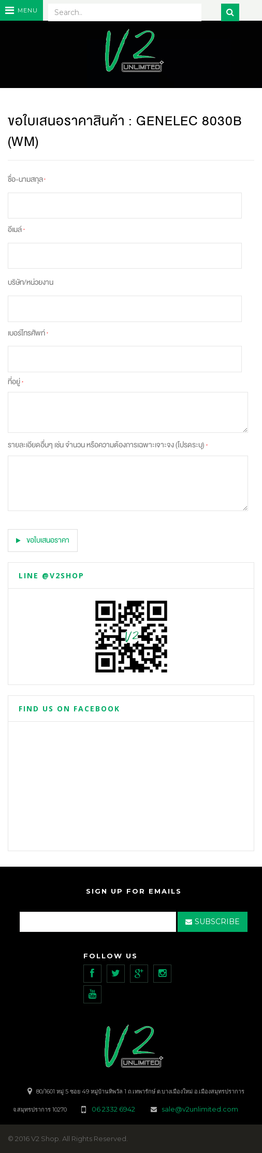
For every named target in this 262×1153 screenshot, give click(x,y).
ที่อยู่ (15, 381)
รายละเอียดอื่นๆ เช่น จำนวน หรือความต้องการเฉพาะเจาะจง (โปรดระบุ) (107, 445)
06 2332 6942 (114, 1109)
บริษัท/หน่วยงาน (30, 282)
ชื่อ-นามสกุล (27, 179)
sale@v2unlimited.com (200, 1109)
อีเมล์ (16, 229)
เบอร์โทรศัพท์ (28, 333)
